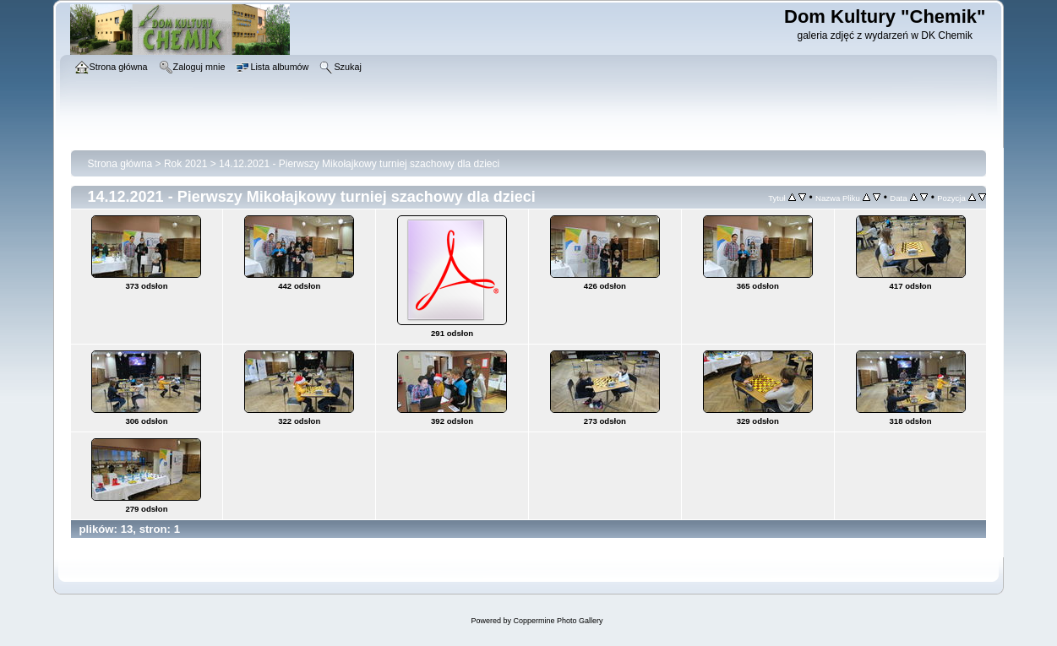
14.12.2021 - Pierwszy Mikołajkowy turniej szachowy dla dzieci (359, 164)
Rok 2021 (185, 164)
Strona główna (120, 164)
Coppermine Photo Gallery (557, 620)
